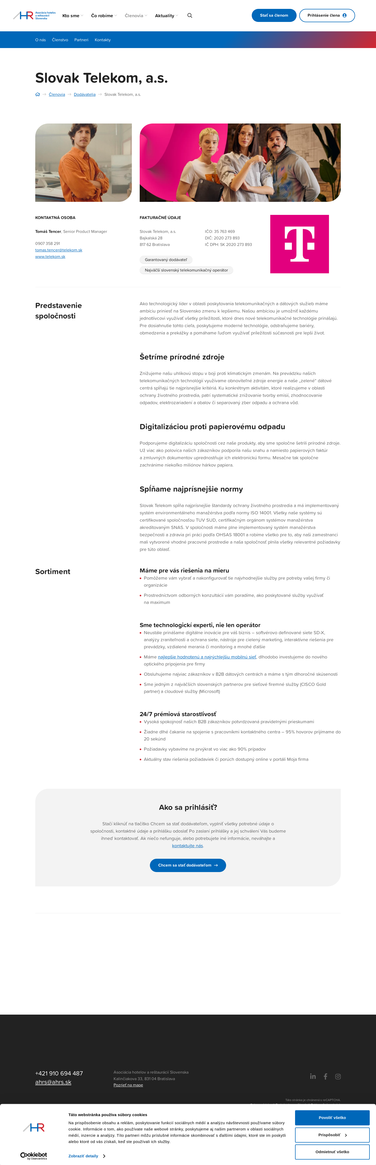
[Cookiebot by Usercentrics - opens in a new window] (34, 1155)
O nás (40, 40)
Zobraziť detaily (83, 1154)
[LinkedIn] (313, 1077)
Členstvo (60, 40)
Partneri (81, 40)
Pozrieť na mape (128, 1085)
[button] (81, 15)
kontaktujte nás (187, 845)
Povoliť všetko (332, 1116)
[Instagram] (338, 1077)
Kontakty (103, 40)
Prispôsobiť (332, 1133)
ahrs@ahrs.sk (53, 1081)
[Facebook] (325, 1077)
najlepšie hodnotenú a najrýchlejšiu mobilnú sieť (207, 657)
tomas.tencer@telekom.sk (58, 250)
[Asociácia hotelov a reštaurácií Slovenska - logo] (34, 16)
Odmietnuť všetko (332, 1150)
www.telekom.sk (50, 256)
